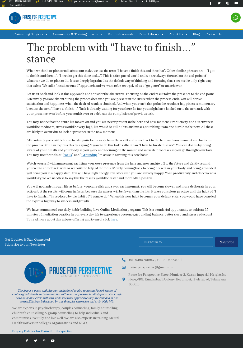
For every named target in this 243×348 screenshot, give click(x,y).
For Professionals (120, 34)
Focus (67, 155)
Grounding (89, 155)
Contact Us (214, 34)
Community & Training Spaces (77, 34)
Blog (196, 34)
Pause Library (151, 34)
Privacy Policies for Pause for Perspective (42, 331)
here (114, 219)
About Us (178, 34)
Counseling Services (30, 34)
